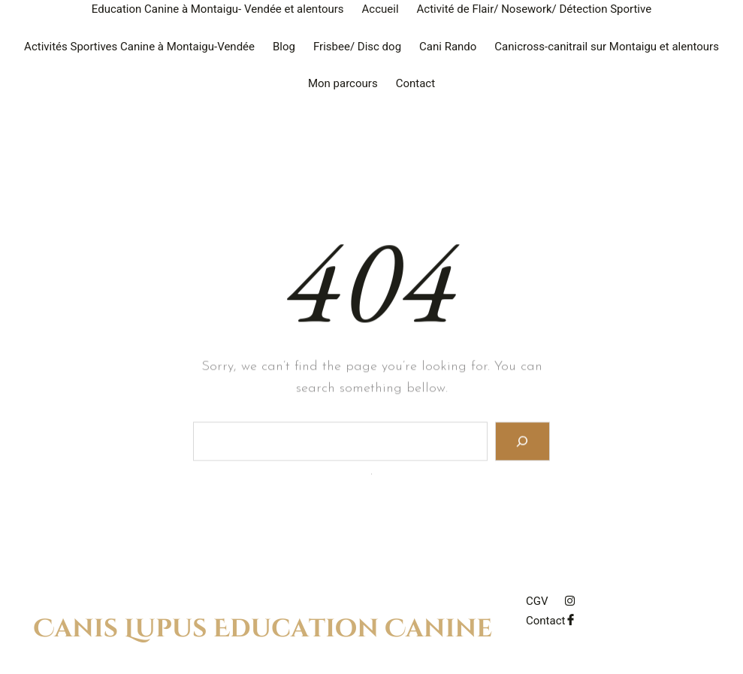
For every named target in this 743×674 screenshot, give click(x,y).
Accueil (380, 9)
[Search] (522, 444)
